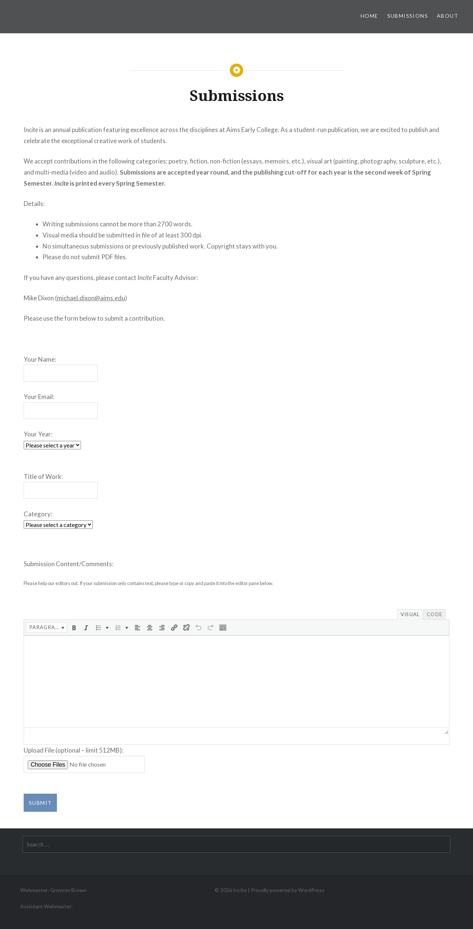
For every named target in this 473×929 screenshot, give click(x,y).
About (447, 16)
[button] (47, 627)
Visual (410, 614)
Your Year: (38, 434)
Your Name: (40, 359)
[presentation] (46, 627)
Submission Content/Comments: (68, 564)
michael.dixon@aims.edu (91, 298)
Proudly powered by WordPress (287, 889)
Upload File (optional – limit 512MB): (73, 750)
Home (369, 16)
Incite (240, 889)
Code (434, 614)
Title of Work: (43, 476)
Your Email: (39, 397)
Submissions (407, 16)
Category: (38, 514)
